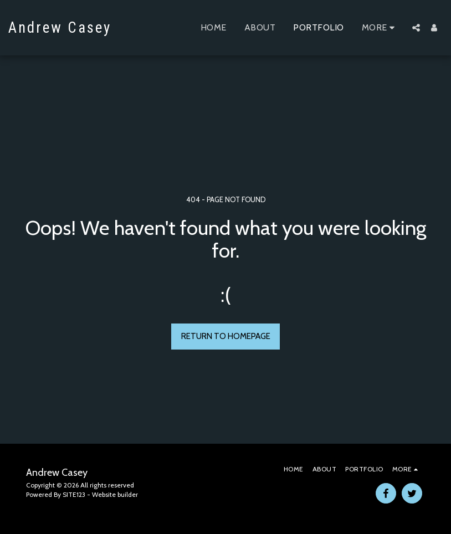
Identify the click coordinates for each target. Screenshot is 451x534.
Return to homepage (225, 336)
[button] (416, 27)
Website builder (115, 494)
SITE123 (74, 494)
